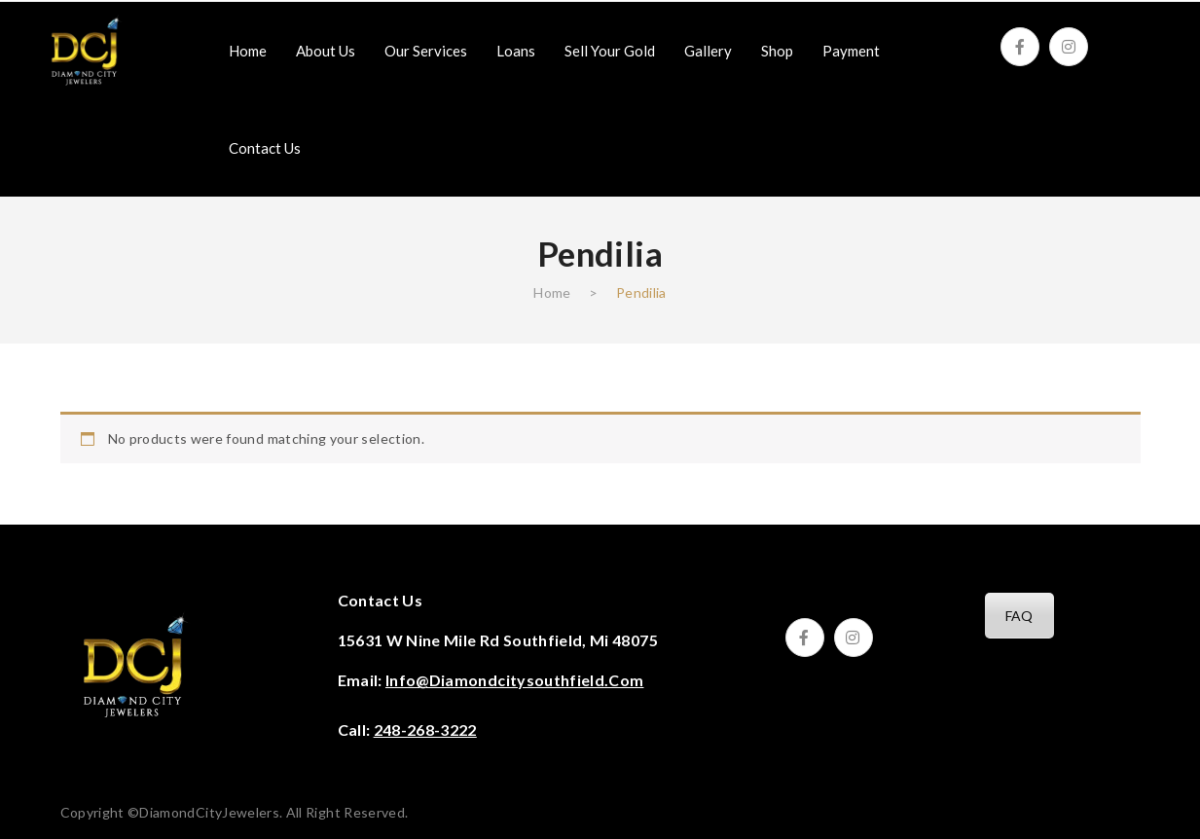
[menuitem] (248, 50)
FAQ (1019, 615)
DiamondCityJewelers (209, 812)
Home (551, 292)
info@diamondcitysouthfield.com (514, 680)
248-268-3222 (425, 729)
